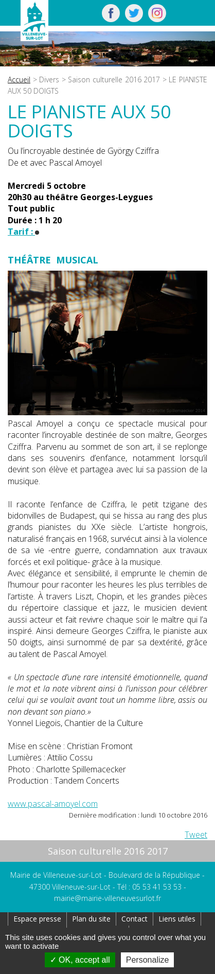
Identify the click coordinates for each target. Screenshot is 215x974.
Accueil (19, 79)
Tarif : (23, 231)
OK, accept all (80, 959)
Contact (134, 919)
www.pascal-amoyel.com (53, 803)
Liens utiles (176, 919)
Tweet (196, 834)
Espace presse (37, 919)
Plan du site (91, 919)
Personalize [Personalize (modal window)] (147, 959)
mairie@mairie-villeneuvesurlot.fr (107, 898)
